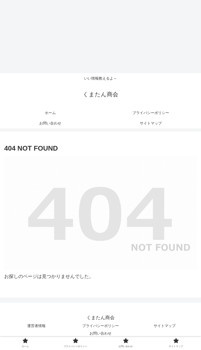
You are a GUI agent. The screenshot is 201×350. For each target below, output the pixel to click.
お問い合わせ (100, 333)
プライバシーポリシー (100, 326)
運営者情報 (36, 326)
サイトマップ (165, 326)
